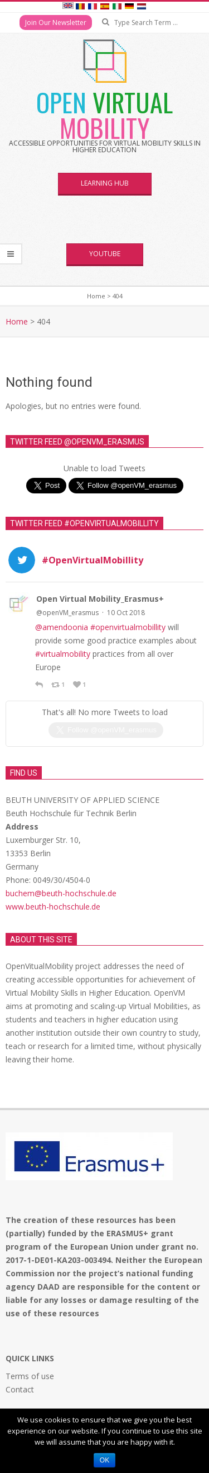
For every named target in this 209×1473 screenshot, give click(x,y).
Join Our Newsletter (55, 22)
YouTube (104, 253)
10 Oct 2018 (126, 612)
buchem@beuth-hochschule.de (61, 870)
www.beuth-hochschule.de (53, 883)
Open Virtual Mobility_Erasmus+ (100, 598)
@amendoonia (61, 627)
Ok (104, 1460)
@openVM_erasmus (67, 612)
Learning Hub (105, 183)
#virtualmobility (62, 653)
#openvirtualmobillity (128, 627)
